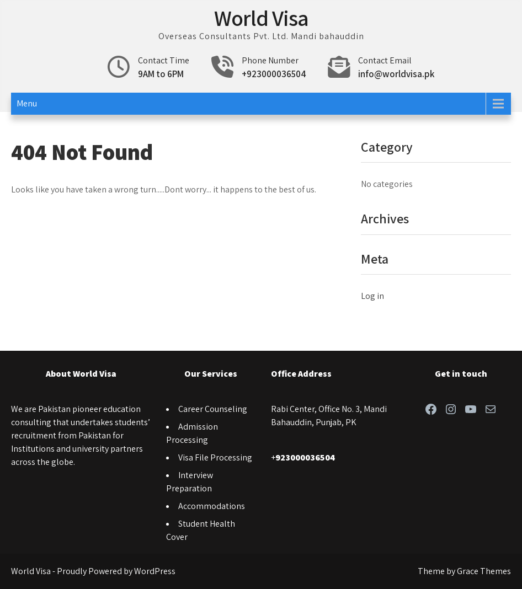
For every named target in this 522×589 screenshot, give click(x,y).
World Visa (261, 17)
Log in (372, 296)
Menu (27, 103)
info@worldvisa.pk (396, 74)
